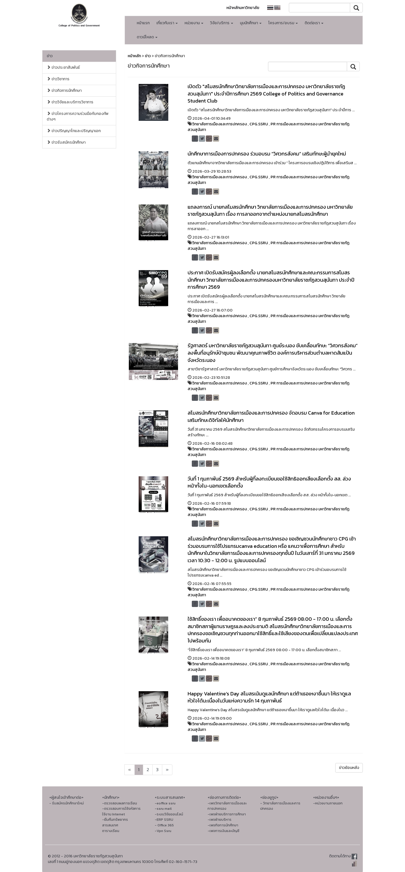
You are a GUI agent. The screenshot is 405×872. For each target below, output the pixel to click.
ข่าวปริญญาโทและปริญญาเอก (74, 131)
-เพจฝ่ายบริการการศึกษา (227, 814)
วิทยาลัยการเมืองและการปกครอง (219, 124)
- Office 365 (164, 825)
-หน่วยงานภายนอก (328, 803)
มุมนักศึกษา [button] (251, 23)
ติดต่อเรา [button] (314, 23)
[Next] (129, 769)
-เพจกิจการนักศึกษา (223, 825)
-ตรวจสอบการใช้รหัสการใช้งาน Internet (121, 811)
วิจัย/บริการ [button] (221, 23)
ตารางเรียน (110, 830)
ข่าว (50, 56)
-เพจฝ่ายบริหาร (219, 819)
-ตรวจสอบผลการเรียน (119, 803)
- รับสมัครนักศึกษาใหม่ (66, 803)
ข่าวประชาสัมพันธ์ (63, 67)
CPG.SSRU (258, 124)
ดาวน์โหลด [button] (147, 37)
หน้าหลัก (134, 56)
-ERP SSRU (164, 819)
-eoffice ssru (165, 803)
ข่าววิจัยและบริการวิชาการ (70, 102)
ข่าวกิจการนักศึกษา (64, 91)
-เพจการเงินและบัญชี (223, 830)
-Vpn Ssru (163, 830)
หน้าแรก (143, 23)
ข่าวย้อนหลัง (349, 768)
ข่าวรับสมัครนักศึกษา (66, 142)
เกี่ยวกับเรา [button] (167, 23)
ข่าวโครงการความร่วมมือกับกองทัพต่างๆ (78, 116)
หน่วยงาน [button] (193, 23)
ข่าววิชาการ (58, 79)
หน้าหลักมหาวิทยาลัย (242, 8)
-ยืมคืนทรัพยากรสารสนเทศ (115, 822)
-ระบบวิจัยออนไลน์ (169, 814)
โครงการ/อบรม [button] (283, 23)
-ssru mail (163, 808)
